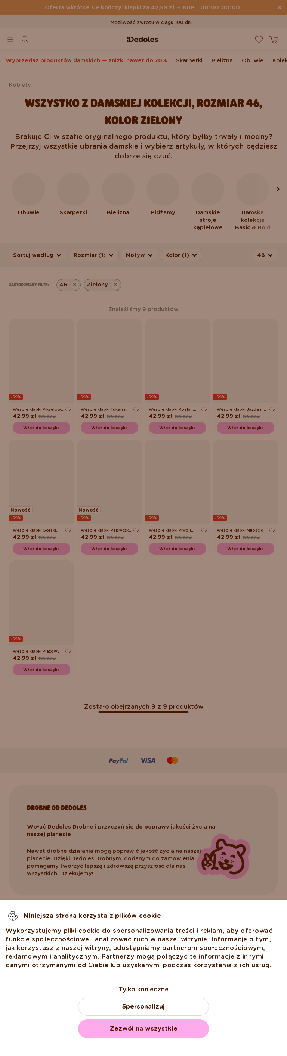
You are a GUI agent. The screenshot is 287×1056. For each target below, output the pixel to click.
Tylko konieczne (143, 989)
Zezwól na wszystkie (144, 1028)
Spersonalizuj (143, 1006)
